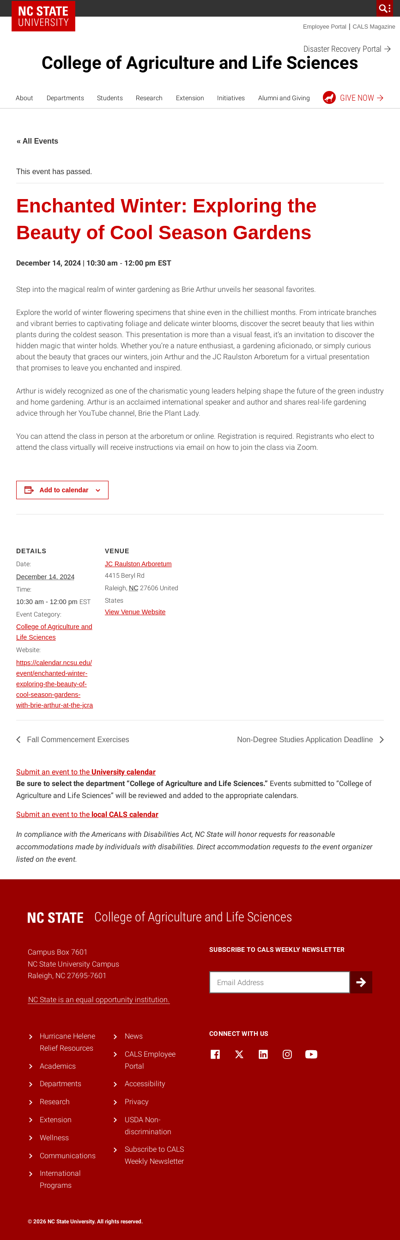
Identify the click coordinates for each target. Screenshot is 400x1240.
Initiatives (231, 98)
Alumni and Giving (284, 98)
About (24, 98)
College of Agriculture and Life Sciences (200, 63)
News (134, 1036)
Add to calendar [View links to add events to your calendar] (64, 490)
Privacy (137, 1101)
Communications (68, 1155)
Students (110, 98)
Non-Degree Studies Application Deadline (306, 740)
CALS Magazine (374, 26)
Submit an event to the (86, 772)
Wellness (54, 1137)
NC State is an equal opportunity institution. (99, 999)
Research (149, 98)
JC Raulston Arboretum (138, 564)
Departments (65, 98)
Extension (190, 98)
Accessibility (145, 1083)
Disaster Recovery (347, 49)
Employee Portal (324, 26)
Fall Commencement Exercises (77, 740)
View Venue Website (135, 612)
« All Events (37, 141)
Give (353, 97)
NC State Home (43, 16)
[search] (384, 8)
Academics (58, 1066)
